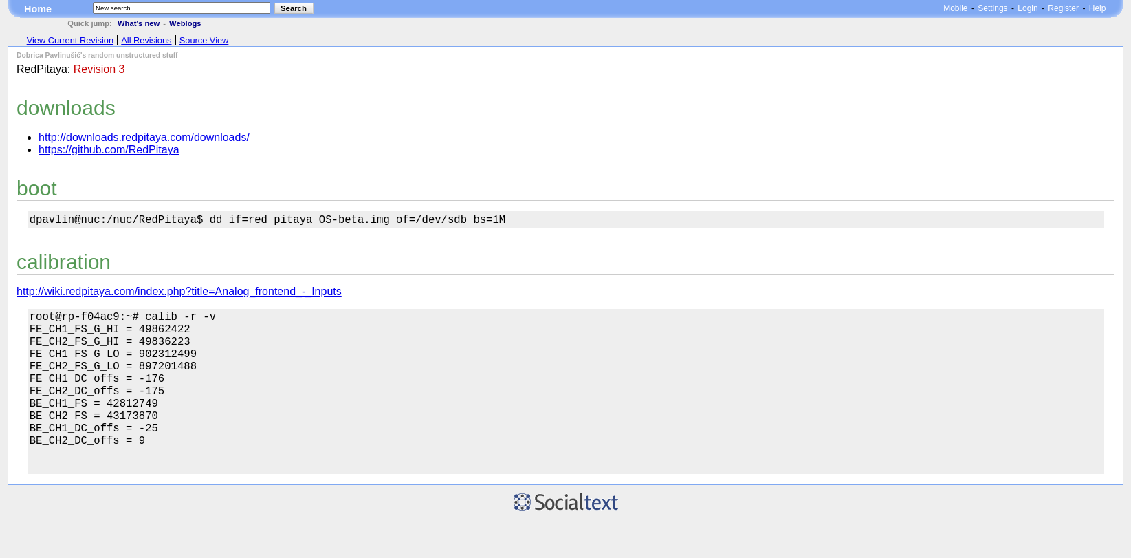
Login (1027, 8)
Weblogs (185, 23)
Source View (204, 40)
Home (38, 8)
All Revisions (146, 40)
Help (1097, 8)
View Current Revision (70, 40)
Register (1063, 8)
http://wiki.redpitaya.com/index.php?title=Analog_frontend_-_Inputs (179, 294)
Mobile (955, 8)
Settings (992, 8)
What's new (139, 23)
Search (294, 8)
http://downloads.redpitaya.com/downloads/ (144, 137)
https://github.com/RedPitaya (109, 149)
